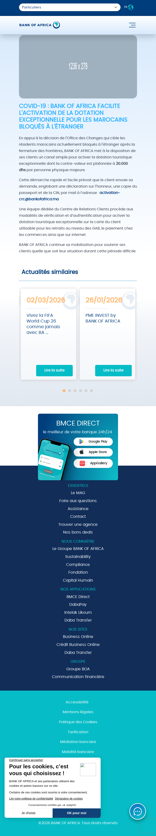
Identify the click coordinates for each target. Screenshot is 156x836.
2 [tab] (69, 390)
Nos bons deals (78, 532)
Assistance (78, 509)
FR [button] (128, 7)
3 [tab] (75, 390)
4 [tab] (80, 390)
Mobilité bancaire (78, 752)
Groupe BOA (78, 669)
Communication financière (78, 677)
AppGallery (93, 463)
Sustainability (78, 557)
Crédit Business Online (78, 645)
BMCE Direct (78, 597)
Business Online (78, 637)
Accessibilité (77, 702)
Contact (78, 517)
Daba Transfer (78, 620)
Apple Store (93, 451)
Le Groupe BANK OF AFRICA (78, 549)
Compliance (78, 565)
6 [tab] (91, 390)
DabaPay (78, 604)
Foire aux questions (78, 501)
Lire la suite (54, 370)
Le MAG (78, 493)
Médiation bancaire (78, 742)
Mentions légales (78, 712)
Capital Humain (78, 580)
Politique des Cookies (78, 722)
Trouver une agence (78, 524)
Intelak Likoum (78, 612)
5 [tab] (86, 390)
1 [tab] (64, 390)
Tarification (78, 732)
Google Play (93, 441)
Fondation (78, 572)
